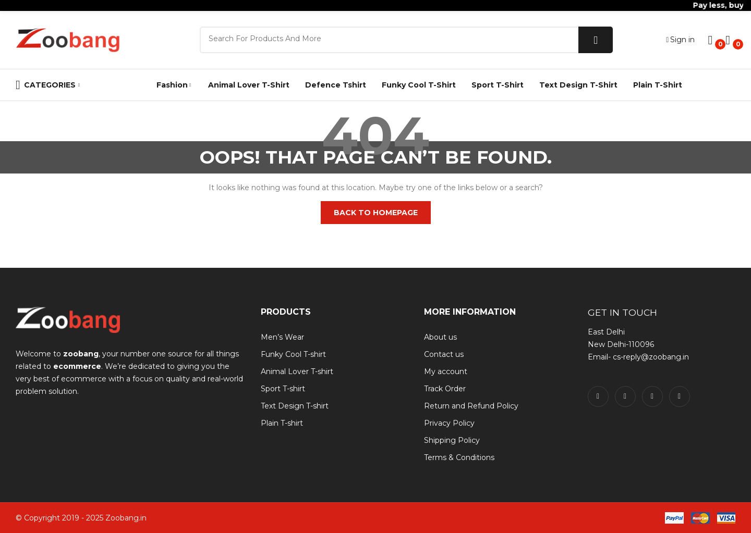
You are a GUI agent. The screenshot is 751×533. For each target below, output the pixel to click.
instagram (652, 396)
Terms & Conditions (459, 457)
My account (445, 371)
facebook (598, 396)
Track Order (445, 388)
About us (440, 337)
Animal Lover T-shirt (297, 371)
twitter (625, 396)
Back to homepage (376, 212)
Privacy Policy (449, 423)
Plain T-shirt (282, 423)
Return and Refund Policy (471, 406)
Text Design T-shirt (295, 406)
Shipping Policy (452, 440)
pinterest (679, 396)
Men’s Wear (282, 337)
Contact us (444, 354)
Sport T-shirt (283, 388)
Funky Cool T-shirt (293, 354)
